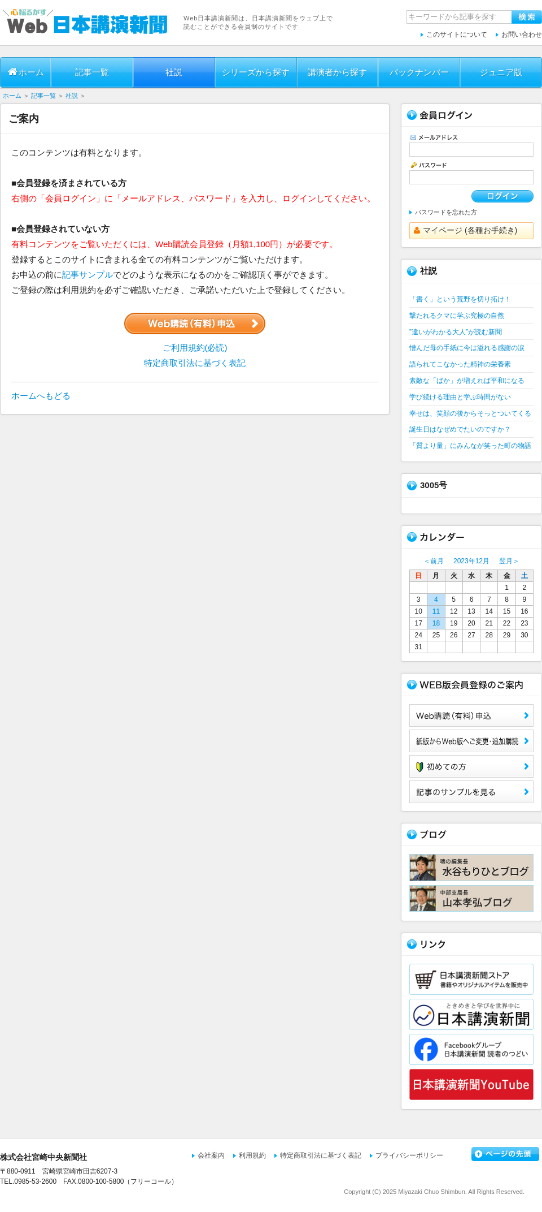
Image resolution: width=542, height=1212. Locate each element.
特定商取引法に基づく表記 (195, 363)
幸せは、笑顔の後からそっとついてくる (470, 413)
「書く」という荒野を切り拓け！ (460, 299)
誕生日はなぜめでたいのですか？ (460, 429)
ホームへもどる (41, 395)
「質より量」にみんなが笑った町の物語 (470, 446)
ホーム (26, 72)
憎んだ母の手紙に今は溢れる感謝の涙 (466, 348)
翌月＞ (509, 561)
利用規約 (252, 1155)
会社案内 (211, 1155)
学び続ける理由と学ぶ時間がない (460, 397)
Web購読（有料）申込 (471, 715)
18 (436, 623)
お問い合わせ (521, 34)
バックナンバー (419, 72)
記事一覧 (92, 72)
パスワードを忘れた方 (446, 212)
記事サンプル (87, 274)
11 (436, 611)
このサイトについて (456, 34)
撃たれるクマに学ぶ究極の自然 (456, 316)
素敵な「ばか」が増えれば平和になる (466, 381)
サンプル (471, 791)
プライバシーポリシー (409, 1155)
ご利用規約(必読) (195, 347)
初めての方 (471, 766)
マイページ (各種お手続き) (465, 230)
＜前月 (433, 561)
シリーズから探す (256, 72)
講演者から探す (337, 72)
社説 (173, 72)
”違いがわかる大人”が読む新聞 (455, 332)
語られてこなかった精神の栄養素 (460, 364)
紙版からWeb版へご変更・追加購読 (471, 741)
